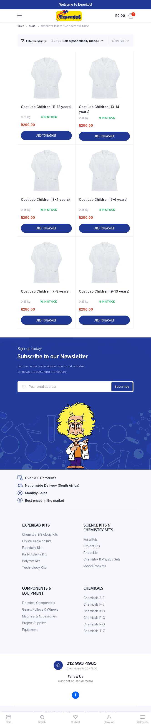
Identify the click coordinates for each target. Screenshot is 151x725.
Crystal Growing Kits (36, 541)
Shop (32, 26)
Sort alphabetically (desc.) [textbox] (80, 41)
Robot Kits (90, 553)
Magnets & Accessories (39, 616)
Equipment (30, 630)
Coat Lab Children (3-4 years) (45, 199)
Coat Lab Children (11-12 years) (46, 107)
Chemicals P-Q (94, 618)
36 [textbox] (122, 41)
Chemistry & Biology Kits (40, 534)
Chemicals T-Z (94, 631)
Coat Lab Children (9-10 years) (104, 291)
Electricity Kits (32, 548)
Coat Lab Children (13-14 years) (99, 109)
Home (21, 26)
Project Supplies (34, 623)
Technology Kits (34, 567)
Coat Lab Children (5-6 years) (103, 199)
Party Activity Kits (34, 554)
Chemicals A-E (94, 598)
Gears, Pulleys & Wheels (40, 609)
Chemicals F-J (93, 604)
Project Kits (91, 546)
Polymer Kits (31, 561)
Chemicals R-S (94, 624)
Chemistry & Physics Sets (102, 559)
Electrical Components (38, 603)
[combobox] (82, 40)
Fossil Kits (90, 539)
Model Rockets (94, 566)
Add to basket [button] (46, 135)
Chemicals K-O (94, 611)
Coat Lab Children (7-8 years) (45, 291)
